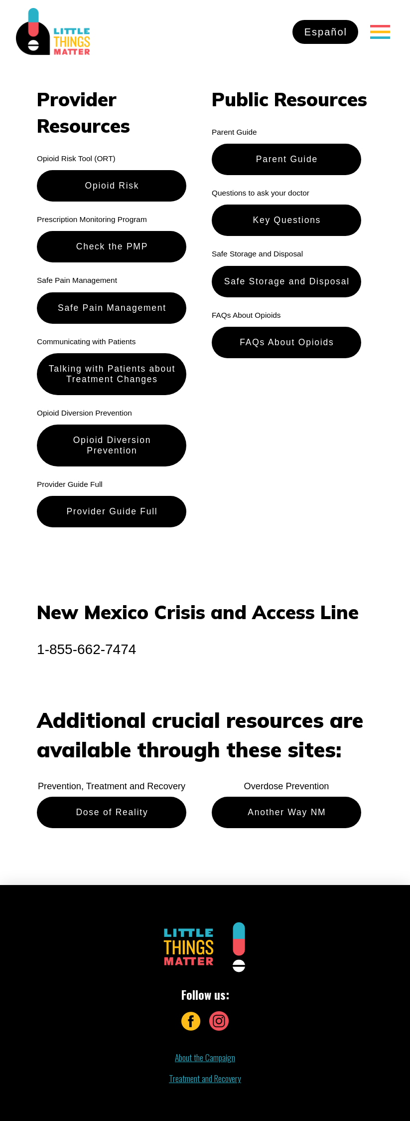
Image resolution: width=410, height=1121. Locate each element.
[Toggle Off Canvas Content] (380, 32)
